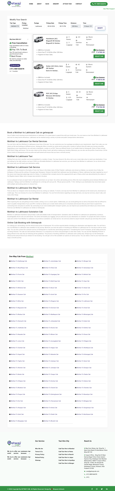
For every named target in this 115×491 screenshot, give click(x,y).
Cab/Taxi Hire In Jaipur (66, 456)
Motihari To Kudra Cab (83, 320)
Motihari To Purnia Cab (17, 273)
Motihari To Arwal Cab (83, 306)
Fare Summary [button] (99, 49)
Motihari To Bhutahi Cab (51, 419)
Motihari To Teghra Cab (18, 359)
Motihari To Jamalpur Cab (51, 366)
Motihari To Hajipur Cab (51, 346)
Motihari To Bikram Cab (51, 333)
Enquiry (56, 4)
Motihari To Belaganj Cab (84, 399)
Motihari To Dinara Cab (83, 333)
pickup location (25, 24)
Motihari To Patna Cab (50, 266)
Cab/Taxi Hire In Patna (66, 450)
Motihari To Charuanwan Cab (52, 399)
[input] (51, 26)
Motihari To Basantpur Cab (84, 393)
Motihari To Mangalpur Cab (19, 419)
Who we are (39, 447)
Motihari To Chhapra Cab (18, 379)
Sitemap (38, 459)
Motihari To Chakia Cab (83, 373)
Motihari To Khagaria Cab (51, 300)
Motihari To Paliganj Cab (84, 340)
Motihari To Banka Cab (17, 373)
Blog (47, 4)
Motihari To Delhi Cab (17, 280)
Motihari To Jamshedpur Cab (52, 260)
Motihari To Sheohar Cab (18, 366)
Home (31, 4)
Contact (79, 4)
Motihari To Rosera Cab (51, 326)
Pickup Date (50, 23)
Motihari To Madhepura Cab (52, 313)
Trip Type (13, 23)
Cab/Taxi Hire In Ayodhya (67, 459)
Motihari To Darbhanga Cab (19, 260)
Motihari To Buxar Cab (50, 286)
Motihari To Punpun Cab (18, 393)
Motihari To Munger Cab (84, 260)
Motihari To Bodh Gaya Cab (52, 280)
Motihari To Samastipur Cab (85, 266)
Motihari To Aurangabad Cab (52, 340)
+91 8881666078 (99, 4)
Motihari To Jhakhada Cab (18, 326)
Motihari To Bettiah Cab (84, 273)
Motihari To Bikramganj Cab (85, 313)
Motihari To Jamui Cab (17, 340)
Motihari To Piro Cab (83, 293)
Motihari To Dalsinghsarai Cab (53, 393)
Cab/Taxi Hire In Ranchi (66, 453)
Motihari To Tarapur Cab (51, 373)
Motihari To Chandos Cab (84, 386)
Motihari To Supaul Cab (18, 353)
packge (36, 23)
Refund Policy (39, 456)
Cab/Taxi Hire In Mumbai (67, 447)
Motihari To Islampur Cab (51, 359)
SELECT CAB (99, 56)
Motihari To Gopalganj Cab (51, 273)
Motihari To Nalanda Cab (51, 353)
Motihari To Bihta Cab (17, 300)
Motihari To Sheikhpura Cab (85, 346)
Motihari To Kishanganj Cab (85, 353)
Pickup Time (63, 23)
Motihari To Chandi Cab (51, 386)
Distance (73, 23)
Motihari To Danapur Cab (84, 366)
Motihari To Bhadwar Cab (18, 386)
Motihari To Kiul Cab (17, 399)
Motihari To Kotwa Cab (50, 406)
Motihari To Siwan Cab (83, 286)
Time (84, 23)
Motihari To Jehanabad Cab (52, 320)
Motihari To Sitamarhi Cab (18, 320)
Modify (100, 28)
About (39, 4)
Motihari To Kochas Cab (51, 379)
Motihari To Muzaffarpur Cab (19, 266)
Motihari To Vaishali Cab (18, 346)
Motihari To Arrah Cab (50, 293)
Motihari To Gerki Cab (17, 413)
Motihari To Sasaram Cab (18, 293)
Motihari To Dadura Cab (84, 379)
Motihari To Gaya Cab (83, 280)
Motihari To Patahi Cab (50, 413)
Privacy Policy (39, 453)
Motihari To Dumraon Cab (51, 306)
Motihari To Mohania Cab (18, 286)
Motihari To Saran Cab (83, 359)
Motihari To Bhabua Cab (18, 313)
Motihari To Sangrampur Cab (85, 406)
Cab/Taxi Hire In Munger (66, 462)
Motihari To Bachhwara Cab (85, 413)
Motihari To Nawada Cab (18, 333)
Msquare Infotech (59, 488)
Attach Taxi (67, 4)
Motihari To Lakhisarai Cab (85, 300)
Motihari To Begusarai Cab (18, 306)
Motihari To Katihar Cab (84, 326)
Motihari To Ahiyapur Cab (18, 406)
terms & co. (39, 450)
